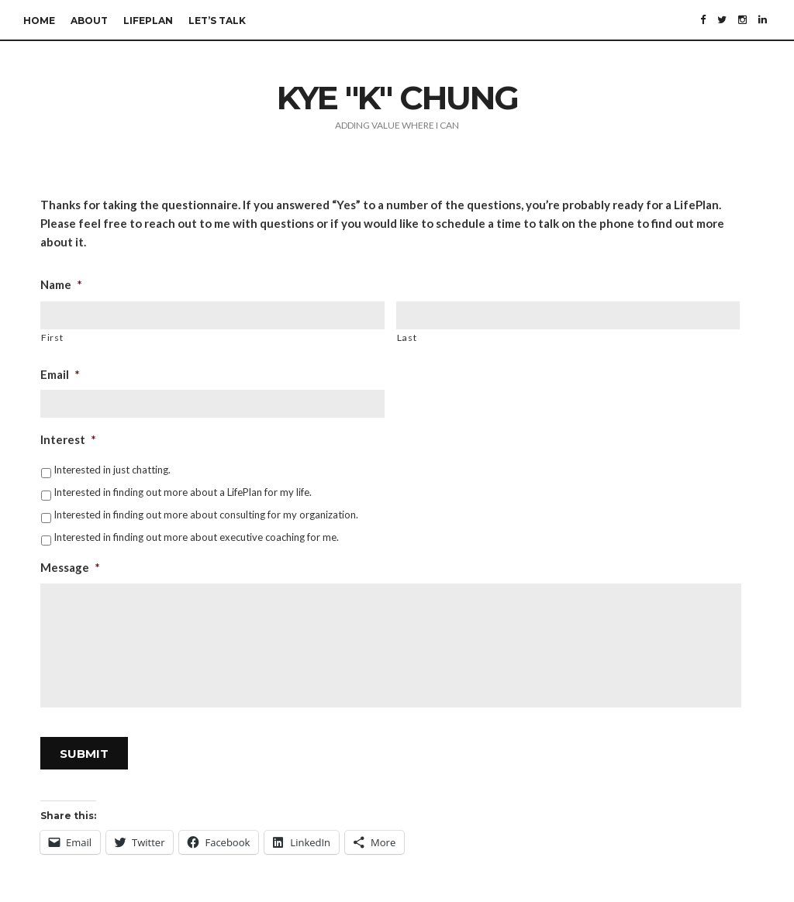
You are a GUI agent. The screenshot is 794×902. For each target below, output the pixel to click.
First (52, 337)
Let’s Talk (217, 20)
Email (60, 374)
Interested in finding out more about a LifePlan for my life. (183, 492)
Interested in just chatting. (112, 469)
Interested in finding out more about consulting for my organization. (206, 514)
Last (407, 337)
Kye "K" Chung (397, 97)
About (89, 20)
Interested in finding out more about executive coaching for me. (196, 537)
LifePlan (148, 20)
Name (61, 284)
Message (70, 567)
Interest (68, 439)
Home (39, 20)
